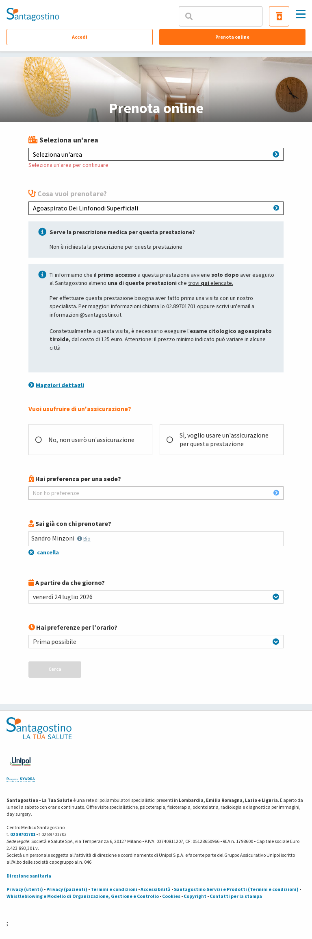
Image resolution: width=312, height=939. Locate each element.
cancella (43, 552)
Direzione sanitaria (28, 876)
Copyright (195, 896)
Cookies (171, 896)
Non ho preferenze (156, 493)
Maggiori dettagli (56, 385)
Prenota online (232, 37)
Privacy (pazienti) (66, 889)
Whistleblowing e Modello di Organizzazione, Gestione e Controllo (82, 896)
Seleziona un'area (156, 154)
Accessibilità (156, 889)
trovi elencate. (210, 283)
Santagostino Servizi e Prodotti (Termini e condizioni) (236, 889)
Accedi (79, 37)
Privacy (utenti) (24, 889)
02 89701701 (22, 834)
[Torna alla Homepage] (32, 14)
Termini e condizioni (114, 889)
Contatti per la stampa (236, 896)
